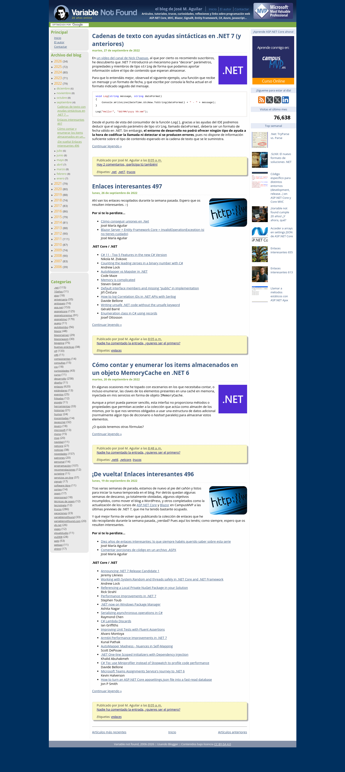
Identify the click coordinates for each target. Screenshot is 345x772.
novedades (60, 453)
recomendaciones (64, 469)
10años (58, 291)
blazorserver (61, 335)
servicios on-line (63, 477)
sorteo (58, 489)
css (56, 366)
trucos (58, 509)
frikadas (59, 398)
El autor (225, 9)
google (58, 402)
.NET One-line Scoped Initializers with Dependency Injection (145, 657)
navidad (59, 441)
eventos (59, 394)
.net (56, 287)
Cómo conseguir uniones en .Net (125, 224)
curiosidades (61, 370)
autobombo (61, 327)
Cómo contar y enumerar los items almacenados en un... (71, 133)
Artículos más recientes (109, 735)
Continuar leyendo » (107, 149)
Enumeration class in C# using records (129, 316)
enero (61, 178)
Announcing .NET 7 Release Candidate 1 (130, 573)
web (56, 540)
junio (60, 155)
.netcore (125, 462)
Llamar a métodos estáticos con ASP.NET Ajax (279, 294)
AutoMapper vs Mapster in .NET (124, 274)
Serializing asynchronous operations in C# (132, 615)
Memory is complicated (118, 282)
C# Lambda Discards (116, 624)
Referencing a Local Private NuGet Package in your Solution (144, 590)
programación (62, 465)
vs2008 (58, 536)
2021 (58, 183)
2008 (58, 255)
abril (60, 164)
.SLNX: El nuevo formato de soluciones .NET (281, 158)
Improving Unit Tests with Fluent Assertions (133, 632)
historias (59, 410)
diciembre (63, 88)
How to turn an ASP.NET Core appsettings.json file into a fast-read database (156, 682)
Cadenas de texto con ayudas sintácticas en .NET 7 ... (71, 111)
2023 (58, 77)
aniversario (60, 299)
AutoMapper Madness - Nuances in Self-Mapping (137, 649)
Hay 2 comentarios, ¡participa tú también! (127, 167)
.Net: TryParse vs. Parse (280, 136)
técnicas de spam (64, 501)
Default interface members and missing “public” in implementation (150, 291)
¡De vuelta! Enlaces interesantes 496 (69, 144)
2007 (58, 261)
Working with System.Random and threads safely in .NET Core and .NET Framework (162, 582)
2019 (58, 194)
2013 (58, 227)
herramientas (62, 406)
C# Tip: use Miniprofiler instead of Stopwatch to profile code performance (155, 665)
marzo (61, 169)
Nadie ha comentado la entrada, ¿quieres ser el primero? (138, 346)
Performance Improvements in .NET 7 (128, 599)
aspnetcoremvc (63, 315)
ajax (56, 295)
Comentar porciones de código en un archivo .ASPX (138, 552)
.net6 (114, 462)
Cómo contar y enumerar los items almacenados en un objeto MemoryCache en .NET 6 (165, 371)
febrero (62, 174)
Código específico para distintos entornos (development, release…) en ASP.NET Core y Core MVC (281, 188)
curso (57, 374)
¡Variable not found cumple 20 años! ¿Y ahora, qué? (280, 214)
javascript (60, 422)
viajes (57, 529)
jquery (58, 426)
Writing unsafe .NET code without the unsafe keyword (140, 307)
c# (55, 350)
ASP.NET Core (147, 508)
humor (58, 414)
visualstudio (61, 533)
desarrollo (60, 378)
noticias (58, 449)
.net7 (121, 174)
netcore (58, 445)
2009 (58, 250)
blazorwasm (61, 339)
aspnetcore (61, 311)
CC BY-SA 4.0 (222, 747)
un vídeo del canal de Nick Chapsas (122, 58)
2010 (58, 244)
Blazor (164, 508)
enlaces (58, 386)
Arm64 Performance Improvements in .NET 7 (134, 640)
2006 (58, 266)
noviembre (64, 93)
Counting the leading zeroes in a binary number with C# (142, 266)
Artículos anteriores (232, 735)
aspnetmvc (60, 319)
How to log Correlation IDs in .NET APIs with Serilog (138, 299)
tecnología (60, 505)
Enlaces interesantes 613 (282, 270)
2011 (58, 238)
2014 (58, 222)
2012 (58, 233)
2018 (58, 200)
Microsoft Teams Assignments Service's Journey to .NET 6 (143, 674)
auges (57, 323)
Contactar (242, 9)
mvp (56, 438)
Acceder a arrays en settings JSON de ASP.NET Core (282, 232)
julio (60, 151)
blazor (58, 331)
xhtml (57, 548)
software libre (62, 485)
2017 (58, 205)
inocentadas (61, 418)
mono (57, 434)
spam (57, 493)
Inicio (213, 9)
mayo (60, 160)
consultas (60, 362)
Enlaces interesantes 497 (127, 189)
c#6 (56, 354)
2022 (58, 83)
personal (59, 461)
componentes (62, 358)
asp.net (58, 307)
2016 (58, 211)
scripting (59, 473)
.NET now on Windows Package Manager (131, 607)
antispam (59, 303)
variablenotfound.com (67, 521)
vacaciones (60, 513)
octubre (62, 98)
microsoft (60, 430)
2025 (58, 66)
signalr (58, 481)
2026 (58, 61)
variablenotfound (64, 517)
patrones (59, 457)
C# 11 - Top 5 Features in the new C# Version (134, 257)
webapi (58, 544)
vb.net (58, 525)
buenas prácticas (64, 347)
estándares (60, 390)
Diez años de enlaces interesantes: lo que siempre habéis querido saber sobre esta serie (166, 544)
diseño (58, 382)
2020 (58, 188)
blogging (59, 343)
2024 (58, 72)
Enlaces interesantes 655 (282, 250)
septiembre (64, 102)
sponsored (60, 497)
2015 (58, 216)
